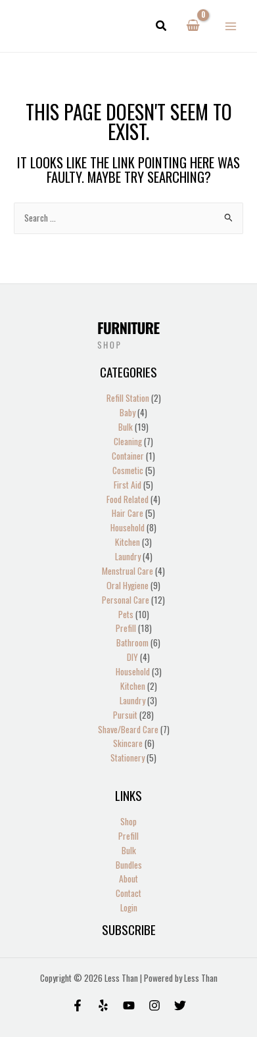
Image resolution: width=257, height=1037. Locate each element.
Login (128, 907)
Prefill (128, 835)
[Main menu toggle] (231, 26)
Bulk (129, 850)
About (128, 878)
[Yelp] (103, 1005)
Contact (128, 893)
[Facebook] (77, 1005)
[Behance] (129, 1005)
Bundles (129, 864)
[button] (162, 26)
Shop (128, 821)
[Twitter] (180, 1005)
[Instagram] (154, 1005)
